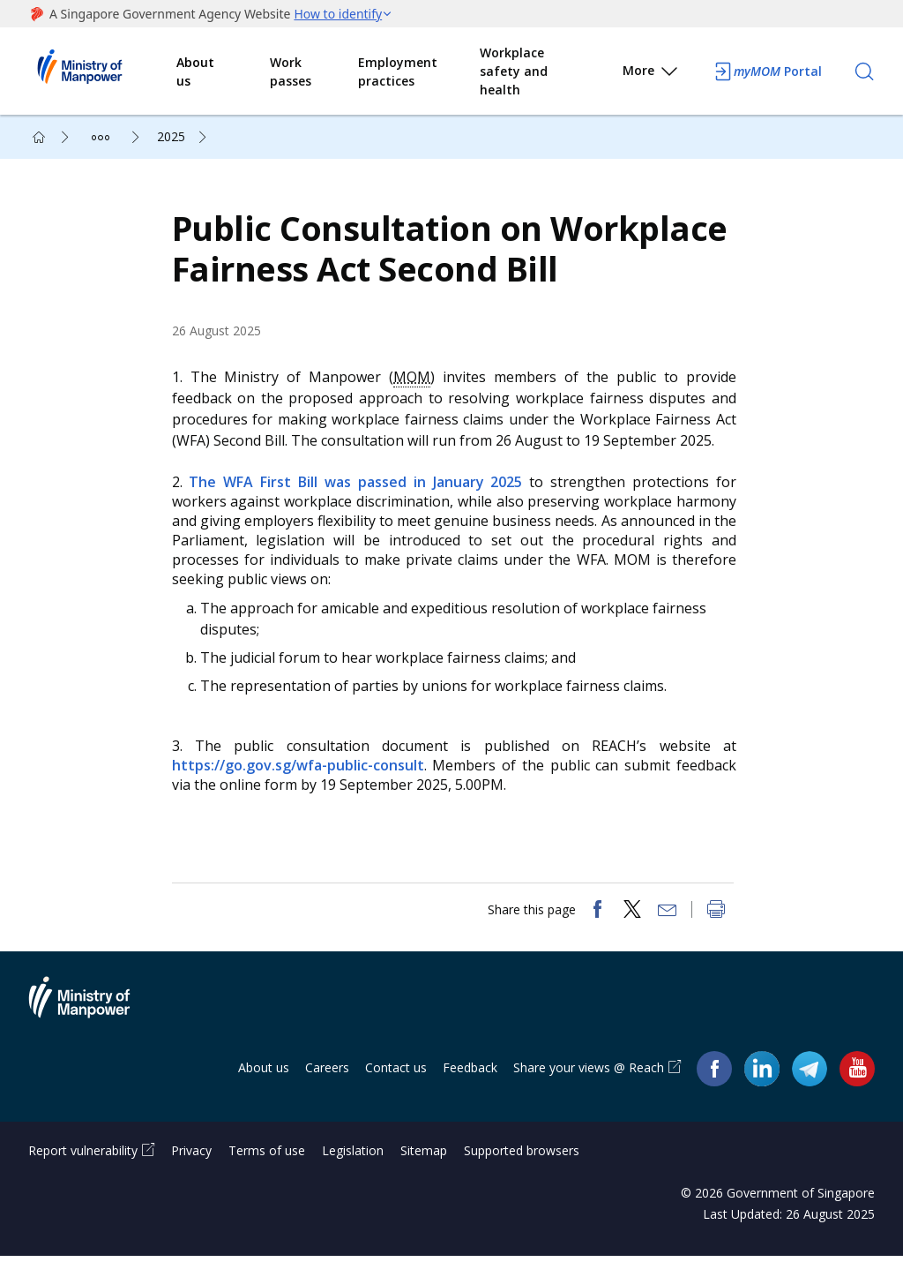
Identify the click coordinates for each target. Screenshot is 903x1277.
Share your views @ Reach (588, 1087)
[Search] (864, 71)
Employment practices (397, 71)
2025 (171, 136)
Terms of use (266, 1171)
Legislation (353, 1171)
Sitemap (423, 1171)
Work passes (290, 71)
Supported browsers (521, 1171)
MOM (416, 386)
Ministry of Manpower (92, 1028)
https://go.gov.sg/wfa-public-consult (304, 775)
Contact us (396, 1087)
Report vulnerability (83, 1171)
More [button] (651, 73)
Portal (767, 71)
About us (195, 71)
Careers (327, 1087)
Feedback (470, 1087)
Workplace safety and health (514, 71)
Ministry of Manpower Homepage (102, 71)
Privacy (191, 1171)
